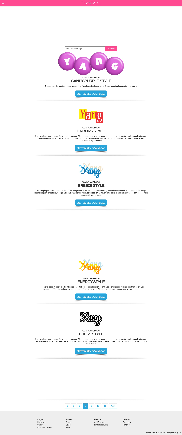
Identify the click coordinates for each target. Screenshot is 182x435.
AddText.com (99, 422)
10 (98, 406)
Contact (126, 419)
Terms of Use (155, 433)
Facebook (127, 422)
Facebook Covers (44, 428)
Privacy (148, 433)
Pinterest (126, 425)
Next (113, 406)
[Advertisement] (91, 26)
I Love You (41, 422)
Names (69, 419)
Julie (68, 428)
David (68, 425)
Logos (40, 419)
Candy (40, 425)
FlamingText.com (101, 425)
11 (105, 406)
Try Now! (111, 49)
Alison (68, 422)
